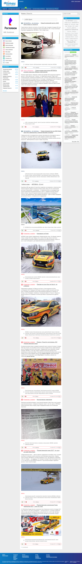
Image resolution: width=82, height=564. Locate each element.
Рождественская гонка (29, 276)
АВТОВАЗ (55, 64)
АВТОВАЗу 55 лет (28, 227)
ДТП (69, 24)
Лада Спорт (43, 122)
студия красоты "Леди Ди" (32, 122)
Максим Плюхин (32, 334)
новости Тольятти (28, 123)
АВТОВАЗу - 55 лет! (37, 184)
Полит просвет (8, 60)
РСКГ (59, 176)
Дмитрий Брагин (54, 497)
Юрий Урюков (37, 334)
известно (35, 459)
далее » (23, 61)
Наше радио (55, 333)
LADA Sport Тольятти (29, 497)
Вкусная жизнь (6, 79)
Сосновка (31, 278)
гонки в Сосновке (49, 391)
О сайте (37, 555)
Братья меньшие (9, 45)
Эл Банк (73, 45)
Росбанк (30, 175)
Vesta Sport (57, 331)
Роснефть (27, 175)
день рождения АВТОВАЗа (37, 227)
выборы (75, 20)
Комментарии (73, 52)
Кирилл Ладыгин (31, 393)
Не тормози (8, 56)
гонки (30, 333)
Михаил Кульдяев (55, 175)
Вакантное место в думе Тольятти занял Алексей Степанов (71, 104)
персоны (28, 9)
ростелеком (69, 35)
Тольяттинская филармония (71, 44)
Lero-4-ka (68, 90)
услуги (23, 9)
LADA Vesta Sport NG (29, 173)
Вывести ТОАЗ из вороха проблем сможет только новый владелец (71, 136)
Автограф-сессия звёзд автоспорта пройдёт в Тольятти (71, 92)
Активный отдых (6, 72)
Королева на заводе (54, 122)
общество (69, 31)
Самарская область (69, 36)
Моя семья (7, 51)
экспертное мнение (14, 9)
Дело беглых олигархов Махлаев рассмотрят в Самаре (71, 131)
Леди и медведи (9, 49)
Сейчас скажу (6, 71)
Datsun (52, 227)
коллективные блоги (39, 9)
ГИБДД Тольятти (67, 22)
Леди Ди (39, 122)
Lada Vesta (27, 333)
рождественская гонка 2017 (50, 539)
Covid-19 (35, 276)
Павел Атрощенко (32, 176)
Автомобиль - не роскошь (31, 23)
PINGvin (36, 281)
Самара (75, 35)
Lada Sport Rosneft (47, 331)
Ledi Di (33, 123)
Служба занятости (73, 38)
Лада (66, 26)
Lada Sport (59, 227)
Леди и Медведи (28, 70)
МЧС (73, 26)
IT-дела (7, 62)
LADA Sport (27, 64)
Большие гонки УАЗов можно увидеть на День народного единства (71, 73)
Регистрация (5, 555)
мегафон (70, 26)
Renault (49, 227)
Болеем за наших (9, 43)
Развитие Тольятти (7, 88)
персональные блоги (52, 9)
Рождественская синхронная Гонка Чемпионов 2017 (35, 539)
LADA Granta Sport (40, 497)
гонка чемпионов (37, 390)
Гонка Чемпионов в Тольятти (46, 175)
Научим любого (8, 53)
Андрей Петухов (52, 334)
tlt (66, 20)
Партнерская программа (51, 557)
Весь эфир (74, 141)
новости (4, 9)
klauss (67, 112)
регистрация (77, 1)
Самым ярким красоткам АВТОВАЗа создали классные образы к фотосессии (40, 71)
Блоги (14, 557)
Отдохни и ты (8, 58)
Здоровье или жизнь (10, 47)
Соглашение (38, 558)
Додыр (4, 81)
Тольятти (31, 64)
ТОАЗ (75, 40)
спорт (67, 40)
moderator (37, 67)
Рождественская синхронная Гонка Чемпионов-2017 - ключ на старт (41, 505)
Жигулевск (73, 24)
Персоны (15, 558)
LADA (26, 122)
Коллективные (25, 555)
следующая (25, 547)
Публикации (67, 52)
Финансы (72, 82)
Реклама (48, 555)
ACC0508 (68, 119)
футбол (69, 45)
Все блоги (5, 90)
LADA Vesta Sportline (37, 64)
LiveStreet (74, 562)
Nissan (55, 227)
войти (72, 1)
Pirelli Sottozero (43, 176)
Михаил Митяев (42, 393)
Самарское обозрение (29, 444)
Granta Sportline (44, 64)
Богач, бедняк (8, 40)
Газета (14, 559)
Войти (3, 554)
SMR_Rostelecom (8, 32)
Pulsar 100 (27, 178)
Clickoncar (27, 176)
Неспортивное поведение (44, 399)
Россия (76, 33)
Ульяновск (51, 393)
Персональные (25, 557)
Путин (72, 33)
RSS (78, 141)
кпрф (77, 24)
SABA (67, 59)
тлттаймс (71, 40)
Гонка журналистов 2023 (38, 173)
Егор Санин (36, 393)
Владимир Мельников (45, 334)
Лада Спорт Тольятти (34, 442)
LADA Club (38, 176)
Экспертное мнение (7, 69)
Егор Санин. (30, 498)
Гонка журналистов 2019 (40, 333)
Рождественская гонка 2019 (46, 390)
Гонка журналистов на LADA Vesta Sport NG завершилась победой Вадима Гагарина (42, 131)
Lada (43, 227)
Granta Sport (50, 64)
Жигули (46, 227)
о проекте (21, 1)
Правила (37, 557)
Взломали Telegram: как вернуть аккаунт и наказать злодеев (71, 68)
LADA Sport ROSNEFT (37, 175)
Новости (15, 555)
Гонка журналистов (49, 333)
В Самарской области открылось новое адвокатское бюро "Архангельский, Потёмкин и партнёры (71, 80)
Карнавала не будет (43, 233)
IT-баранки (5, 74)
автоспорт (34, 333)
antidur (67, 102)
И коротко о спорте (29, 233)
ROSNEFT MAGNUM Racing (52, 176)
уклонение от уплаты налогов (43, 442)
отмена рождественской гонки (51, 276)
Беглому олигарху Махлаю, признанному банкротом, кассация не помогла (71, 121)
